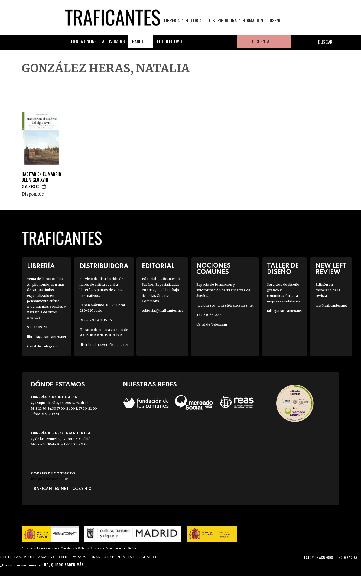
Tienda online (83, 41)
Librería (41, 266)
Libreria (172, 20)
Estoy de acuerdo (318, 557)
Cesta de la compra (281, 41)
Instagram (217, 41)
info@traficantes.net (49, 479)
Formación (252, 20)
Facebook (191, 41)
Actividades (113, 41)
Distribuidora (223, 20)
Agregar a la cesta (44, 186)
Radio (137, 41)
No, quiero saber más (64, 564)
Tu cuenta (259, 41)
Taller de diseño (283, 269)
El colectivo (169, 41)
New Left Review (331, 269)
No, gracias (347, 557)
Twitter (204, 41)
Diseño (275, 20)
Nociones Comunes (213, 269)
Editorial (194, 20)
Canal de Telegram (42, 346)
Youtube (230, 41)
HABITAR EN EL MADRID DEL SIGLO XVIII (41, 177)
